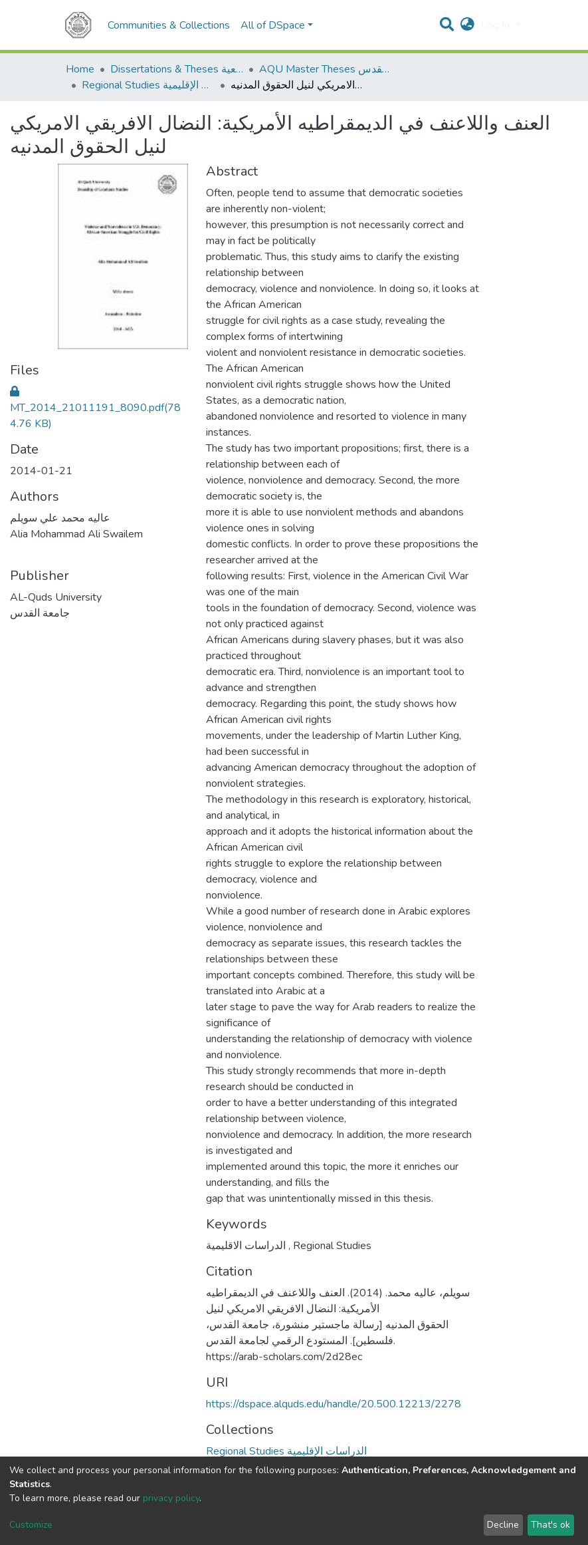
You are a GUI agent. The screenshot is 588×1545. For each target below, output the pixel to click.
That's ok (550, 1524)
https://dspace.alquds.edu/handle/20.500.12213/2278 (333, 1404)
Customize (30, 1524)
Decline (503, 1524)
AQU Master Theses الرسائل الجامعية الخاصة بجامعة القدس (325, 69)
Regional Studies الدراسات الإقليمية (148, 85)
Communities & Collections (169, 25)
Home (80, 69)
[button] (467, 25)
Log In (496, 25)
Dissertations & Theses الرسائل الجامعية (176, 69)
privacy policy (171, 1498)
